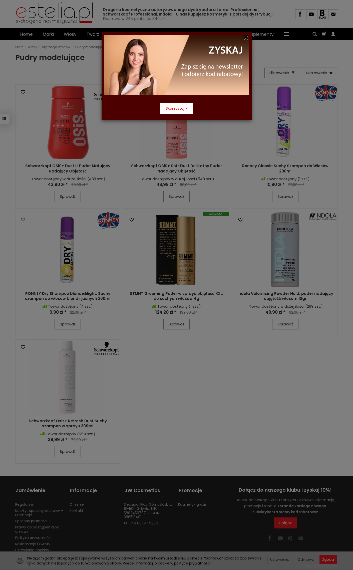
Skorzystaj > (176, 108)
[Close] (245, 37)
